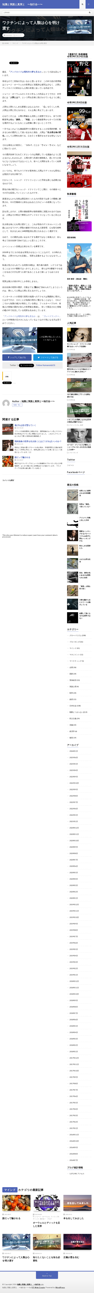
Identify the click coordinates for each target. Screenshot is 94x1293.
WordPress (60, 1287)
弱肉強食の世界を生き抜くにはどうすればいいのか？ (38, 441)
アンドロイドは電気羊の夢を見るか (25, 72)
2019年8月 (74, 930)
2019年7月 (74, 936)
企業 (71, 667)
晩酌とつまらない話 (77, 712)
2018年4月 (74, 1032)
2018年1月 (74, 1051)
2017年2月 (74, 1122)
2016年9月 (74, 1147)
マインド (19, 35)
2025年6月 (74, 757)
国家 (71, 674)
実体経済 (73, 680)
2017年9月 (74, 1077)
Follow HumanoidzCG (45, 365)
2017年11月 (74, 1064)
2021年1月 (74, 821)
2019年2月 (74, 968)
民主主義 (73, 718)
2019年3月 (74, 962)
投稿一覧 (16, 405)
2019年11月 (74, 911)
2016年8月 (74, 1154)
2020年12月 (74, 828)
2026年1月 (74, 751)
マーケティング (76, 661)
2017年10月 (74, 1071)
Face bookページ (76, 472)
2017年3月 (74, 1115)
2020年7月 (74, 860)
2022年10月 (74, 783)
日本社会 (72, 349)
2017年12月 (74, 1058)
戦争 (71, 693)
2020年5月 (74, 872)
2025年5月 (74, 764)
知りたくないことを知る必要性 (46, 1259)
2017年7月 (74, 1090)
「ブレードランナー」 (51, 316)
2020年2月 (74, 892)
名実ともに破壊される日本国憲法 (84, 493)
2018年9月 (74, 1000)
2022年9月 (74, 789)
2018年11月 (74, 988)
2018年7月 (74, 1013)
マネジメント (75, 655)
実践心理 (73, 686)
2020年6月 (74, 866)
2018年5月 (74, 1026)
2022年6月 (74, 809)
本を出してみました (73, 1218)
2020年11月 (74, 834)
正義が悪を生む (71, 1257)
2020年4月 (74, 879)
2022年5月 (74, 815)
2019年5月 (74, 949)
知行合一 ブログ (46, 1218)
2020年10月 (74, 841)
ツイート (70, 465)
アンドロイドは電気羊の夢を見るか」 (21, 316)
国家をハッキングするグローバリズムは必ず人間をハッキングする (84, 536)
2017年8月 (74, 1083)
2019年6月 (74, 943)
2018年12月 (74, 981)
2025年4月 (74, 770)
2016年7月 (74, 1160)
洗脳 (71, 725)
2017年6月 (74, 1096)
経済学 (72, 731)
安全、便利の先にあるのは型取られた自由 (84, 575)
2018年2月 (74, 1045)
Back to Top (47, 1276)
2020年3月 (74, 885)
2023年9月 (74, 777)
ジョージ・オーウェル (42, 1216)
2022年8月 (74, 796)
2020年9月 (74, 847)
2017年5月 (74, 1103)
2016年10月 (74, 1141)
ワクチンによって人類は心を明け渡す (15, 1259)
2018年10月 (74, 994)
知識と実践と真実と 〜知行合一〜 (30, 1284)
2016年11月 (74, 1135)
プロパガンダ (73, 452)
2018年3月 (74, 1039)
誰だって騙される (22, 457)
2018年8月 (74, 1007)
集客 (71, 738)
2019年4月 (74, 956)
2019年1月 (74, 975)
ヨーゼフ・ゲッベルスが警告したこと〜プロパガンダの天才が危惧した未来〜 (79, 447)
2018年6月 (74, 1019)
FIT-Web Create (38, 1287)
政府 (81, 425)
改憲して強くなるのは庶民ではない (84, 615)
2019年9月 (74, 924)
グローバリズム (74, 425)
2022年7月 (74, 802)
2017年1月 (74, 1128)
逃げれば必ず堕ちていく (25, 425)
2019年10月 (74, 917)
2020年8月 (74, 853)
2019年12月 (74, 904)
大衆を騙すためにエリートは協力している (84, 602)
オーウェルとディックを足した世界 (46, 1224)
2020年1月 (74, 898)
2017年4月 (74, 1109)
